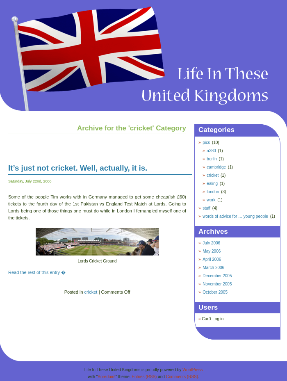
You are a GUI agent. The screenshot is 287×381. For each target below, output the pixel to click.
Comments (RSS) (182, 376)
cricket (91, 292)
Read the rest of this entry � (37, 272)
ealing (212, 183)
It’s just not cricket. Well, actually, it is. (77, 168)
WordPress (192, 369)
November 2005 (217, 284)
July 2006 (211, 243)
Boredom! (106, 376)
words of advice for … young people (235, 216)
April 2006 (212, 259)
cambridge (216, 167)
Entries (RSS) (144, 376)
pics (206, 142)
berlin (211, 159)
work (211, 200)
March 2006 (213, 267)
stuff (206, 208)
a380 (211, 150)
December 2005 (217, 276)
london (213, 191)
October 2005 (215, 292)
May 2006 (212, 251)
